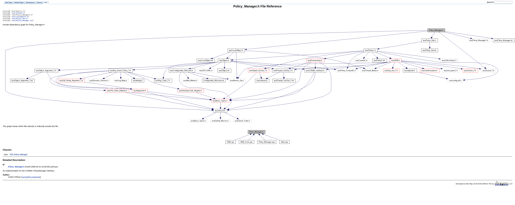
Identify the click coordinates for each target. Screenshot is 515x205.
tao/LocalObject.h (20, 18)
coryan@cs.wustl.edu (31, 179)
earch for (490, 2)
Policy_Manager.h (16, 168)
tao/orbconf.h (18, 13)
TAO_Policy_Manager (18, 156)
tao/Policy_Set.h (19, 20)
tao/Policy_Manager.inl (22, 22)
